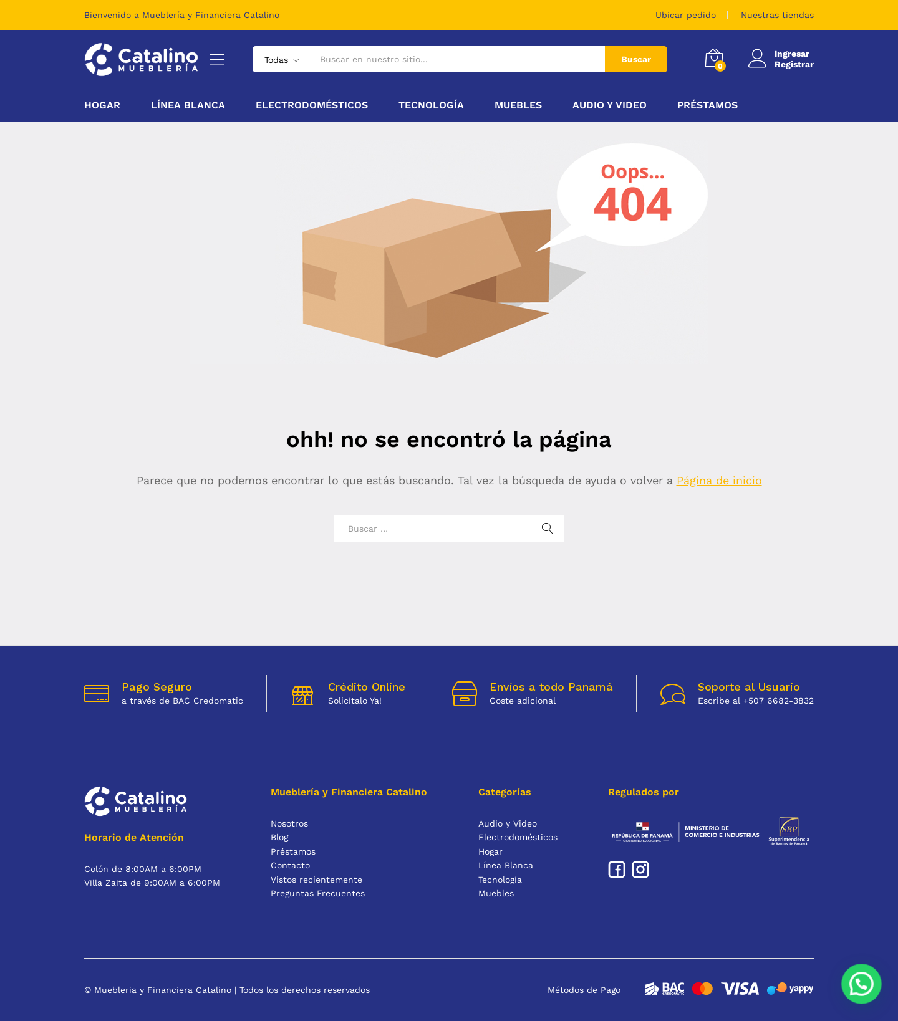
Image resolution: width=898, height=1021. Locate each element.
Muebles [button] (518, 105)
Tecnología (500, 879)
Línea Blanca (505, 865)
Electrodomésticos (518, 837)
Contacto (290, 865)
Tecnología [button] (431, 105)
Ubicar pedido (685, 15)
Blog (279, 837)
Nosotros (289, 823)
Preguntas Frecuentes (318, 893)
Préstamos (707, 105)
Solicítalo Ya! (355, 701)
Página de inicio (719, 480)
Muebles (496, 893)
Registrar (794, 64)
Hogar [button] (102, 105)
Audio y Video (507, 823)
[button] (862, 987)
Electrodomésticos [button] (312, 105)
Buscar (636, 59)
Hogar (490, 851)
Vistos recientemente (316, 879)
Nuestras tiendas (777, 15)
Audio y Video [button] (609, 105)
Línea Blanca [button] (188, 105)
